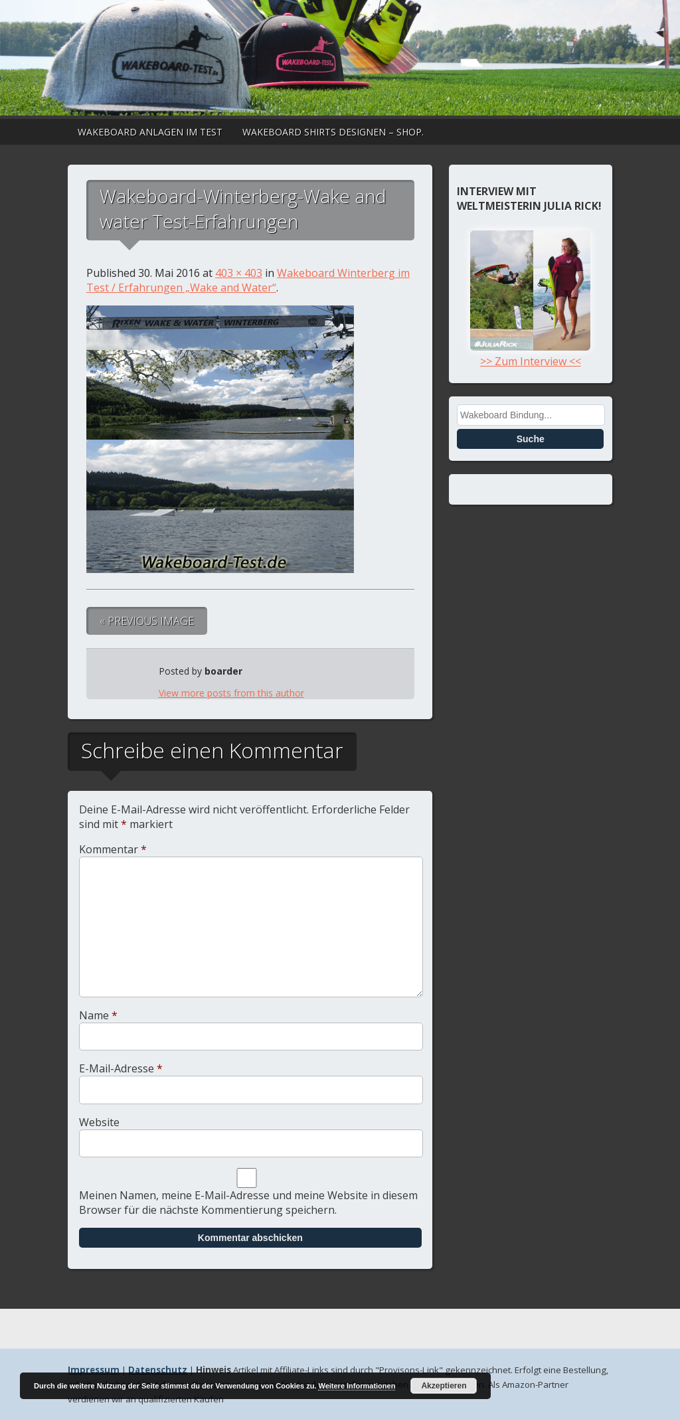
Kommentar (113, 849)
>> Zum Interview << (530, 354)
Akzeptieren (443, 1385)
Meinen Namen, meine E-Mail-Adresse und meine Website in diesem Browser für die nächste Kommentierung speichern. (248, 1202)
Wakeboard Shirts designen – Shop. (333, 131)
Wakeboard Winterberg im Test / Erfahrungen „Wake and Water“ (248, 280)
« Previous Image (147, 621)
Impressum (94, 1370)
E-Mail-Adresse (121, 1068)
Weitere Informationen (356, 1386)
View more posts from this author (231, 693)
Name (98, 1015)
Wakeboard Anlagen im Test (150, 131)
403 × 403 (238, 273)
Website (99, 1122)
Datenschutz (157, 1370)
